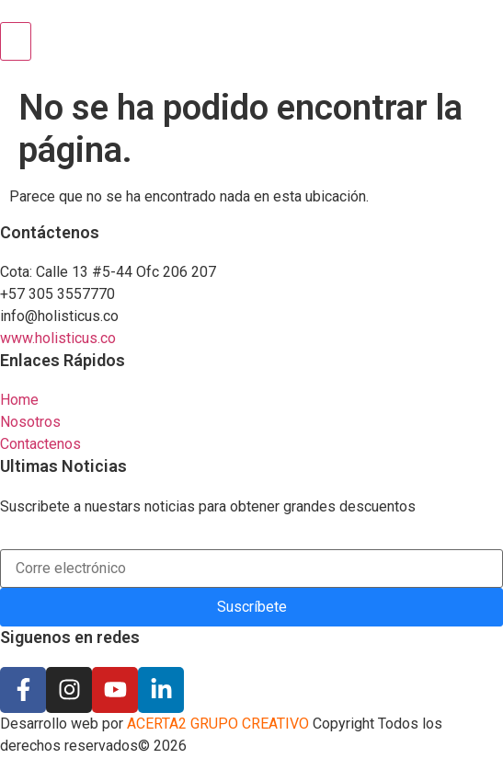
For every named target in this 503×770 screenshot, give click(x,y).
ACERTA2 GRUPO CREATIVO (216, 723)
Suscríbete (252, 606)
